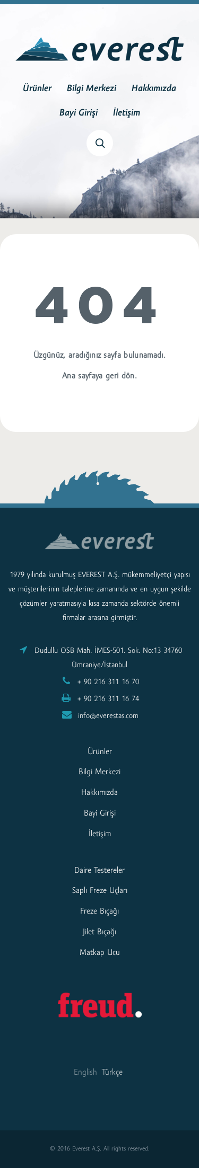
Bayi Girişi (78, 113)
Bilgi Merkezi (91, 89)
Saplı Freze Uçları (99, 891)
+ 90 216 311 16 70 (108, 682)
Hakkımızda (154, 89)
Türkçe (112, 1072)
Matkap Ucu (100, 953)
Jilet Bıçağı (99, 932)
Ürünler (37, 89)
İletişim (126, 113)
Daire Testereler (99, 870)
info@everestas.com (108, 716)
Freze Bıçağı (99, 911)
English (85, 1072)
